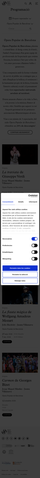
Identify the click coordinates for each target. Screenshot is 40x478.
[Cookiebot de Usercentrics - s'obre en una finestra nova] (28, 195)
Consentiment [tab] (7, 202)
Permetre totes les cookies (20, 268)
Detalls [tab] (21, 202)
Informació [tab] (33, 202)
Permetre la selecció (20, 274)
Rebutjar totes (20, 281)
